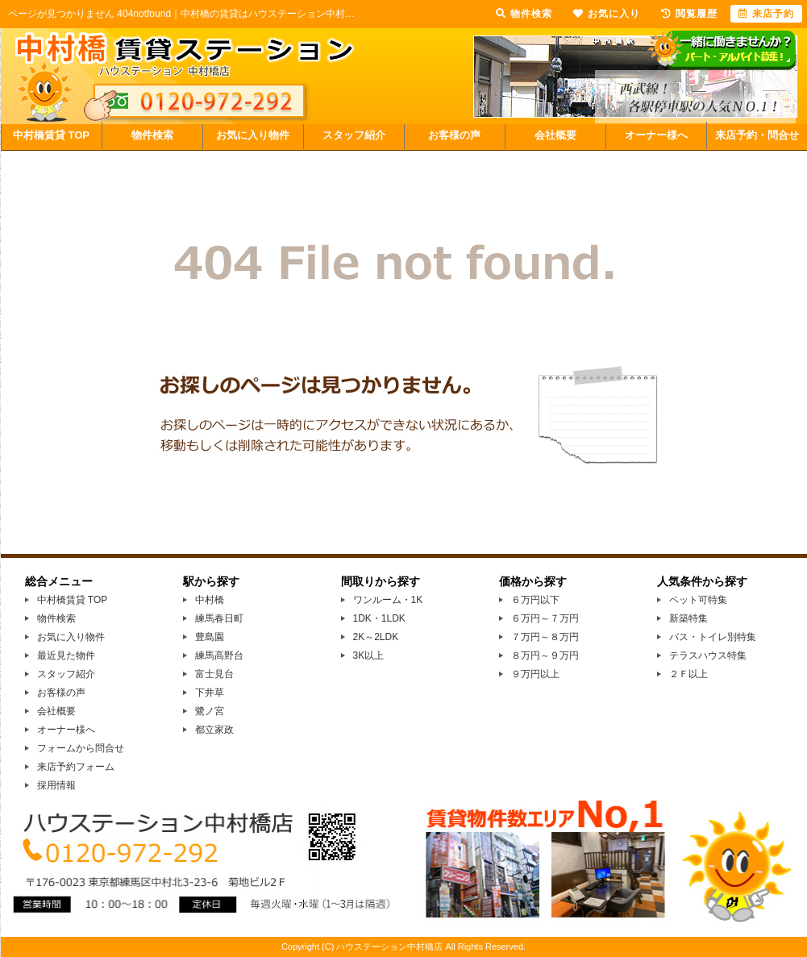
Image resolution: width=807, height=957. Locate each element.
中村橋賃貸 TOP (51, 135)
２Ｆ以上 (688, 674)
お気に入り (606, 13)
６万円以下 (535, 599)
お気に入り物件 (252, 135)
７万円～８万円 (545, 637)
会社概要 (555, 135)
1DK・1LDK (379, 618)
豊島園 (209, 637)
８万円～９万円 (545, 655)
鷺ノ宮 (209, 711)
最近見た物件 (66, 655)
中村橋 (209, 599)
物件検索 (152, 135)
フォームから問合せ (80, 748)
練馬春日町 (219, 618)
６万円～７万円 (545, 618)
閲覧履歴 (689, 13)
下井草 (209, 692)
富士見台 (214, 674)
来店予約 (766, 13)
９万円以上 (535, 674)
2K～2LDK (376, 637)
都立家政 (214, 729)
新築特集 (688, 618)
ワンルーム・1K (388, 599)
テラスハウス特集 (708, 655)
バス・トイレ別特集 (712, 637)
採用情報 (56, 785)
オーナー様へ (656, 135)
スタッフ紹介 (353, 135)
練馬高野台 (219, 655)
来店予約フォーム (75, 766)
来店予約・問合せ (757, 135)
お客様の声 (454, 135)
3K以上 (369, 655)
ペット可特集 (698, 599)
